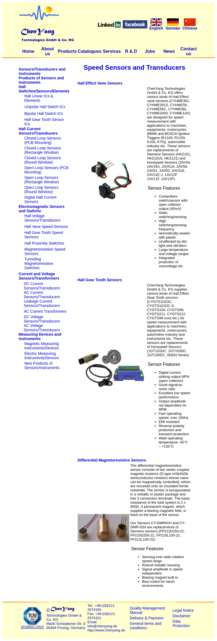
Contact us (188, 51)
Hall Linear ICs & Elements (38, 98)
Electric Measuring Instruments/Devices (41, 355)
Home (28, 51)
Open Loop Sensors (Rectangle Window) (41, 179)
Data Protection (181, 623)
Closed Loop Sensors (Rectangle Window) (42, 150)
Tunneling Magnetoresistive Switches (38, 263)
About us (47, 51)
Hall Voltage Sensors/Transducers (42, 218)
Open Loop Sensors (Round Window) (41, 189)
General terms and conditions (146, 625)
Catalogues (89, 51)
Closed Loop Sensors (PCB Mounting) (42, 140)
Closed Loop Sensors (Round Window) (42, 160)
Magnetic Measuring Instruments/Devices (41, 345)
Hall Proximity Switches (44, 243)
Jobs (150, 51)
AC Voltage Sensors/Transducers (42, 327)
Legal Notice (183, 610)
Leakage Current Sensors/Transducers (42, 303)
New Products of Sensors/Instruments (41, 365)
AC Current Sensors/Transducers (42, 294)
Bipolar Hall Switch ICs (43, 113)
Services (112, 51)
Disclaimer (181, 616)
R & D (131, 51)
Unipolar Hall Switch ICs (44, 107)
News (169, 51)
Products (67, 51)
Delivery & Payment (146, 618)
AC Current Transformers (45, 311)
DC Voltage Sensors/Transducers (42, 319)
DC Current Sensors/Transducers (42, 286)
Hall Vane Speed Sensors (46, 226)
